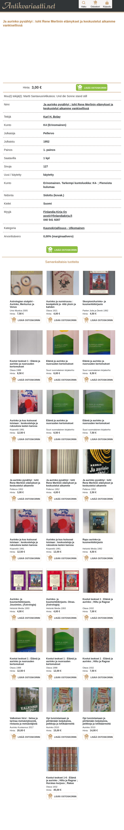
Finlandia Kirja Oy (55, 211)
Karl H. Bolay (52, 116)
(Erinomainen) (57, 125)
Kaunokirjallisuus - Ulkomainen (64, 228)
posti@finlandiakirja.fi (57, 215)
